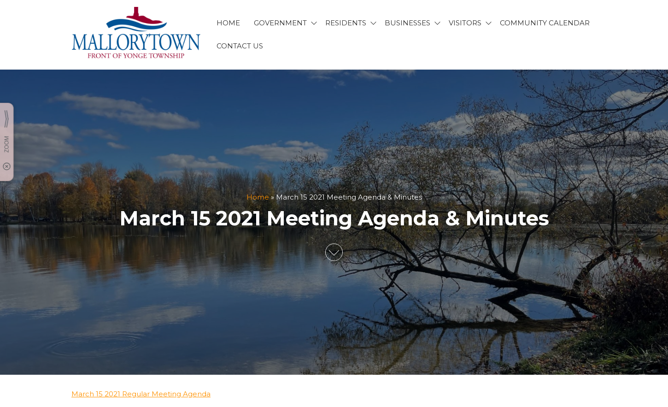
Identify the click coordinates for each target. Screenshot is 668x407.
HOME (228, 22)
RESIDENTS (345, 22)
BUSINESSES (407, 22)
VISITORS (465, 22)
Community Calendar (545, 22)
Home (257, 197)
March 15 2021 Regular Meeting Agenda (141, 393)
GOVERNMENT (280, 22)
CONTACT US (240, 45)
